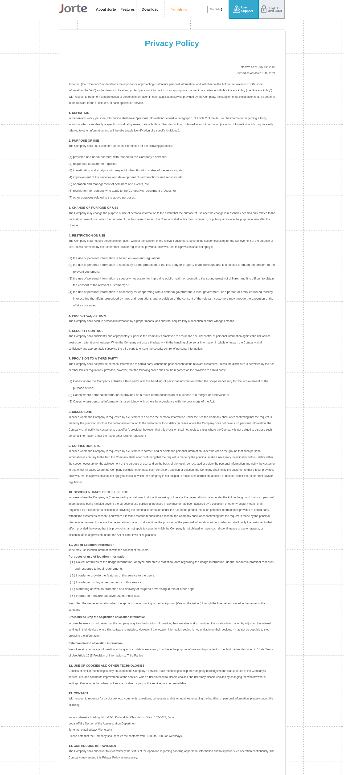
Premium (177, 9)
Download (150, 9)
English (215, 9)
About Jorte (106, 9)
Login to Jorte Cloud (272, 9)
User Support (244, 9)
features (127, 9)
